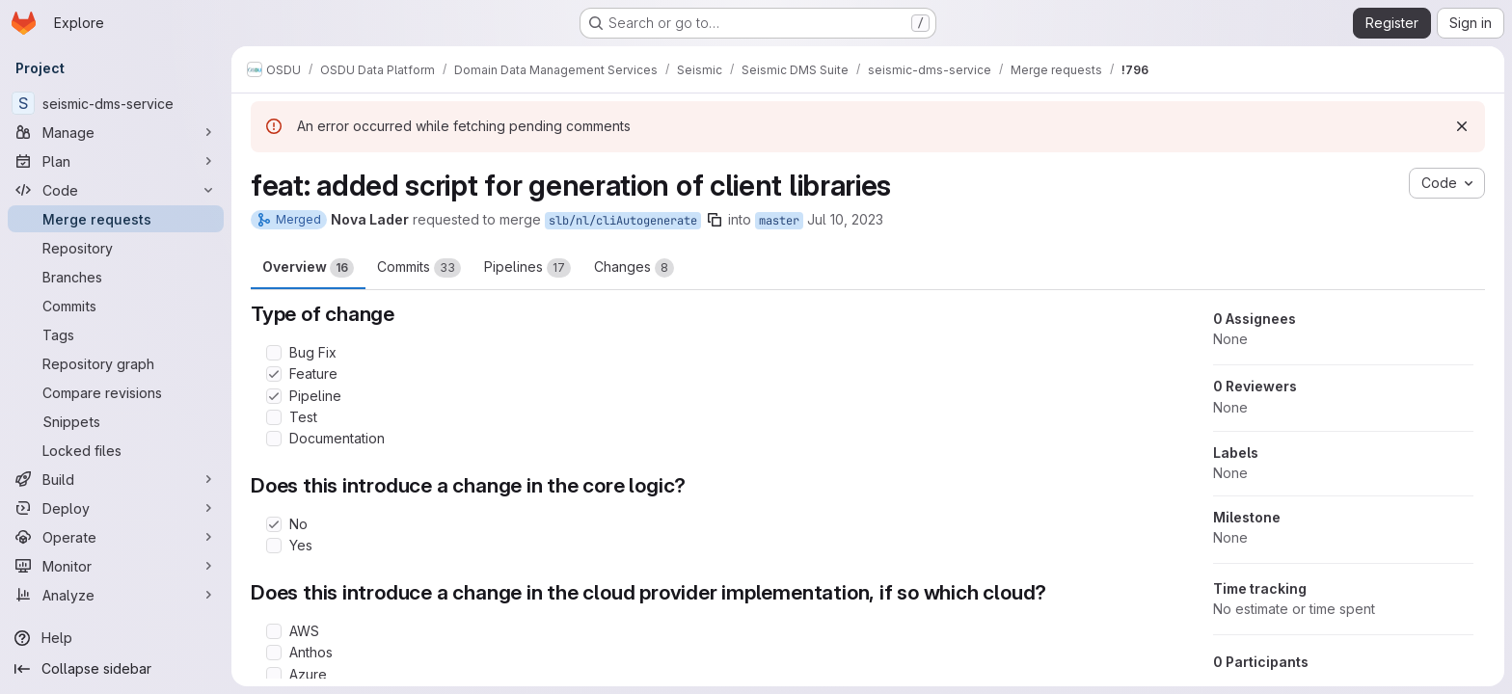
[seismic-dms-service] (116, 103)
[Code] (116, 189)
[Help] (116, 638)
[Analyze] (116, 594)
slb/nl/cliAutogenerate (623, 220)
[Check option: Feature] (274, 374)
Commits (419, 268)
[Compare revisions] (116, 392)
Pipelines (527, 268)
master (779, 220)
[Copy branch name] (714, 219)
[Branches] (116, 276)
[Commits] (116, 305)
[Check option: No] (274, 524)
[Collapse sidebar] (116, 668)
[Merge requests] (116, 218)
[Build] (116, 479)
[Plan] (116, 160)
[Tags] (116, 334)
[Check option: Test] (274, 417)
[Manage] (116, 132)
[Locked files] (116, 450)
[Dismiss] (1461, 126)
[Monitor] (116, 565)
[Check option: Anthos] (274, 652)
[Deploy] (116, 507)
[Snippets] (116, 421)
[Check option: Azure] (274, 674)
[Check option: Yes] (274, 545)
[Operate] (116, 536)
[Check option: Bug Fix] (274, 352)
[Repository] (116, 247)
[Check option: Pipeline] (274, 396)
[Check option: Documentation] (274, 438)
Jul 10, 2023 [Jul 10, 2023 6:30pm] (845, 219)
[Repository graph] (116, 363)
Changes (634, 268)
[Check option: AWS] (274, 631)
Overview (308, 268)
